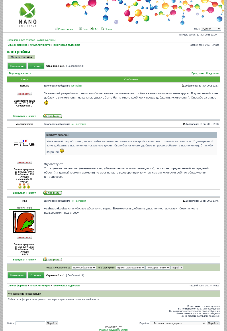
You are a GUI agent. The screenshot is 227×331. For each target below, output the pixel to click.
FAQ (94, 29)
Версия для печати (20, 73)
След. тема (212, 73)
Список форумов (17, 45)
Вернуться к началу (24, 116)
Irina (29, 57)
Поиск (107, 29)
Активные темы (46, 40)
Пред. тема (198, 73)
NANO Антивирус (40, 45)
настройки (18, 51)
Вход (83, 29)
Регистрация (64, 29)
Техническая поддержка (66, 45)
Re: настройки (78, 124)
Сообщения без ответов (21, 40)
